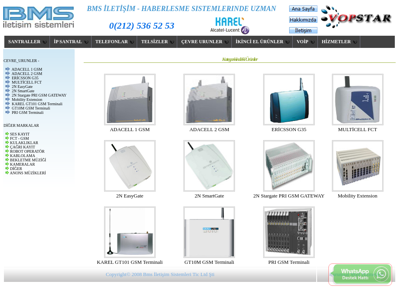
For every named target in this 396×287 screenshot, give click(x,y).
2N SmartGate (23, 91)
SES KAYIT (20, 134)
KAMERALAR (22, 164)
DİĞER (16, 168)
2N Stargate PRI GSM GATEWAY (39, 95)
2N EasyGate (22, 86)
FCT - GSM (19, 138)
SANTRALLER (27, 41)
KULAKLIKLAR (24, 143)
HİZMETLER (340, 41)
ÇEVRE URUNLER (205, 41)
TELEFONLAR (115, 41)
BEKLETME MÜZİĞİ (28, 160)
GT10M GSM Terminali (31, 108)
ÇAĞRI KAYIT (22, 147)
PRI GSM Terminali (28, 112)
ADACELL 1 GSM (26, 69)
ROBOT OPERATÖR (27, 151)
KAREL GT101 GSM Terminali (37, 104)
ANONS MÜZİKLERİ (28, 173)
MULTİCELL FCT (27, 82)
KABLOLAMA (22, 156)
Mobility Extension (27, 99)
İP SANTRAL (71, 41)
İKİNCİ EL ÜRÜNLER (263, 41)
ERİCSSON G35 (25, 78)
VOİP (306, 41)
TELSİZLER (157, 41)
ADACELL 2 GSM (26, 73)
